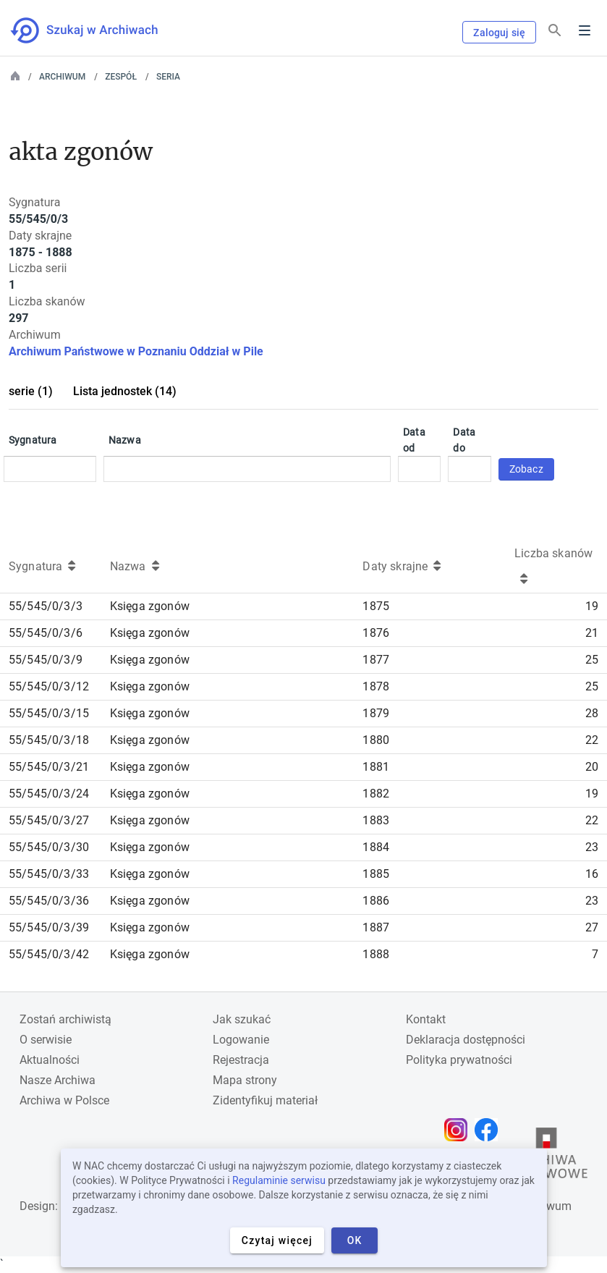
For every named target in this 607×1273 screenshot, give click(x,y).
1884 (375, 847)
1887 (375, 927)
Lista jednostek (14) (125, 391)
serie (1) (31, 391)
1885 (375, 874)
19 (591, 606)
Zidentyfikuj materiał (265, 1100)
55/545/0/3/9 (45, 660)
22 (591, 740)
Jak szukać (242, 1019)
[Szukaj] (554, 31)
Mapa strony (245, 1080)
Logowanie (241, 1039)
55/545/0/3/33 (49, 874)
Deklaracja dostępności (465, 1039)
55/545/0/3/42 (49, 954)
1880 (375, 740)
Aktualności (50, 1060)
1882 (375, 793)
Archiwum (62, 77)
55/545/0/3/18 (49, 740)
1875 (375, 606)
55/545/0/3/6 (45, 633)
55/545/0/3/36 (49, 901)
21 (591, 633)
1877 (375, 660)
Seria (168, 77)
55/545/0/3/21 (49, 767)
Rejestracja (241, 1060)
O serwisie (46, 1039)
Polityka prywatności (459, 1060)
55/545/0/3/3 (45, 606)
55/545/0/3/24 (49, 793)
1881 (375, 767)
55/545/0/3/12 (49, 686)
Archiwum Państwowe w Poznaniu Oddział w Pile (136, 351)
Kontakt (426, 1019)
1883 (375, 820)
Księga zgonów (150, 606)
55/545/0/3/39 (49, 927)
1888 (375, 954)
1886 (375, 901)
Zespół (121, 77)
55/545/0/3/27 (49, 820)
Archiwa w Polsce (64, 1100)
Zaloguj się (499, 32)
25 (591, 660)
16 (591, 874)
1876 (375, 633)
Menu (584, 30)
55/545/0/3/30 (49, 847)
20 (591, 767)
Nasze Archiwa (57, 1080)
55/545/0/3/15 (49, 713)
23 (591, 847)
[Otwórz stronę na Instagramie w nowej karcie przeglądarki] (459, 1129)
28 (591, 713)
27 (591, 927)
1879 (375, 713)
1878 (375, 686)
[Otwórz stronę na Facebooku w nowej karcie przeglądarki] (490, 1129)
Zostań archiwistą (65, 1019)
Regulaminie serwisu (279, 1180)
